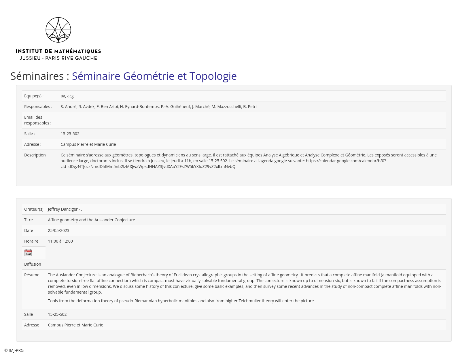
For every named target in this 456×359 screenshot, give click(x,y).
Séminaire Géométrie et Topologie (154, 76)
